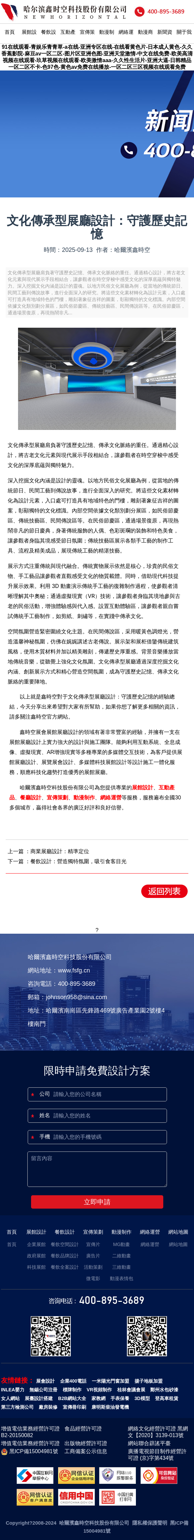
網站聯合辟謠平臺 (149, 1443)
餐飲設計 (48, 40)
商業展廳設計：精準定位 (59, 851)
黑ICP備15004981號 (29, 1451)
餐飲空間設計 (65, 1244)
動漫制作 (106, 40)
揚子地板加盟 (149, 1381)
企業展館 (36, 1244)
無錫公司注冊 (43, 1389)
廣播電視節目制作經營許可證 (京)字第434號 (157, 1454)
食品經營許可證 (83, 1428)
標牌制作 (72, 1389)
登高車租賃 (166, 1398)
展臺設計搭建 (39, 1398)
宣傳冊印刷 (74, 1407)
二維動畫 (121, 1255)
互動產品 (67, 40)
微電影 (93, 1278)
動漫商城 (145, 40)
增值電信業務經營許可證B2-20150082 (30, 1432)
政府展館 (36, 1255)
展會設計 (45, 1381)
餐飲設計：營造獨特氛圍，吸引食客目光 (78, 861)
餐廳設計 (30, 797)
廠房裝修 (48, 1407)
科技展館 (36, 1267)
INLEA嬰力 (12, 1389)
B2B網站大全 (72, 1398)
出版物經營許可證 (85, 1443)
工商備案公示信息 (85, 1451)
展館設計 (29, 40)
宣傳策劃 (87, 40)
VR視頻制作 (99, 1389)
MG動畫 (121, 1244)
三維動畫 (121, 1267)
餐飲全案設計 (65, 1267)
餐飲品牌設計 (65, 1255)
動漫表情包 (121, 1278)
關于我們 (184, 40)
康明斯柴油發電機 (110, 1407)
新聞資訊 (164, 40)
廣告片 (93, 1255)
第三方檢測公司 (17, 1407)
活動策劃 (93, 1267)
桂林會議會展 (131, 1389)
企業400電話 (73, 1381)
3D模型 (142, 1398)
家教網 (98, 1398)
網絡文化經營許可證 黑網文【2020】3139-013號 (158, 1432)
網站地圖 (178, 1232)
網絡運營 (126, 40)
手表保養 (120, 1398)
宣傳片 (93, 1244)
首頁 (10, 32)
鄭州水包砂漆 (164, 1389)
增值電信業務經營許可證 (30, 1443)
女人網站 (10, 1398)
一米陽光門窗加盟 (110, 1381)
